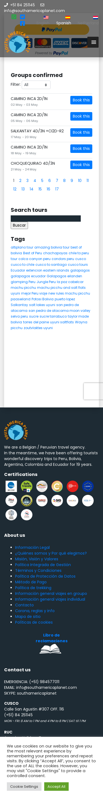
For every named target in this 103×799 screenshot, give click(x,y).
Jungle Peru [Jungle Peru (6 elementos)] (46, 281)
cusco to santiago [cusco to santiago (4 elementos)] (51, 264)
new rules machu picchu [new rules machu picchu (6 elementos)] (69, 293)
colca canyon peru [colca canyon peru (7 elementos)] (34, 258)
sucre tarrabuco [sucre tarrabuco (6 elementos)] (53, 316)
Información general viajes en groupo (51, 593)
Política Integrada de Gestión (43, 564)
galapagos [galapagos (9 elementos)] (80, 270)
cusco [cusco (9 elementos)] (80, 258)
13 (23, 189)
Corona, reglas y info (35, 610)
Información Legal (32, 547)
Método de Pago (31, 582)
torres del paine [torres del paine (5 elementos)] (36, 322)
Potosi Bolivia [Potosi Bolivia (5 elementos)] (43, 299)
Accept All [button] (56, 786)
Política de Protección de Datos (45, 576)
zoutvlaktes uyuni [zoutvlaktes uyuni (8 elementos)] (38, 328)
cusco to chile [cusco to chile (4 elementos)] (22, 264)
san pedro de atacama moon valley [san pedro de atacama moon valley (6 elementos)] (59, 310)
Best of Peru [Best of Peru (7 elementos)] (32, 253)
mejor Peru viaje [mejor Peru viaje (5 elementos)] (34, 293)
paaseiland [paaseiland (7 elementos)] (20, 299)
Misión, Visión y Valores (36, 559)
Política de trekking (33, 587)
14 (32, 189)
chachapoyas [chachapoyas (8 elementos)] (55, 253)
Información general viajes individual (50, 599)
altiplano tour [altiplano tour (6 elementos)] (22, 247)
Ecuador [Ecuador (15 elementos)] (18, 270)
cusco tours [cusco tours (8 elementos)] (78, 264)
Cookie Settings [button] (24, 786)
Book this (81, 100)
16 (48, 189)
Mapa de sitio (28, 616)
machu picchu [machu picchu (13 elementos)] (23, 287)
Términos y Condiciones (38, 570)
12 (14, 189)
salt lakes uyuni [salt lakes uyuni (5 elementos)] (42, 305)
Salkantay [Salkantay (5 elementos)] (19, 305)
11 (88, 180)
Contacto (24, 605)
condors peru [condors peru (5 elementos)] (63, 258)
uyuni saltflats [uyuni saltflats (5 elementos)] (62, 322)
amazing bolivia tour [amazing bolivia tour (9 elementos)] (51, 247)
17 (57, 189)
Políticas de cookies (34, 622)
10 (80, 180)
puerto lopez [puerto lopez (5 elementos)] (65, 299)
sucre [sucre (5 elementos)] (33, 316)
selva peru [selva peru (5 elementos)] (19, 316)
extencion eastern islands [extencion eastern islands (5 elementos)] (47, 270)
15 (40, 189)
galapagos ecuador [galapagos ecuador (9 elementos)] (28, 276)
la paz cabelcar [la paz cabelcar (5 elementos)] (70, 281)
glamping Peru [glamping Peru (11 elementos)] (23, 281)
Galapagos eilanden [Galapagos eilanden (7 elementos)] (64, 276)
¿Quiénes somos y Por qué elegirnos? (51, 553)
